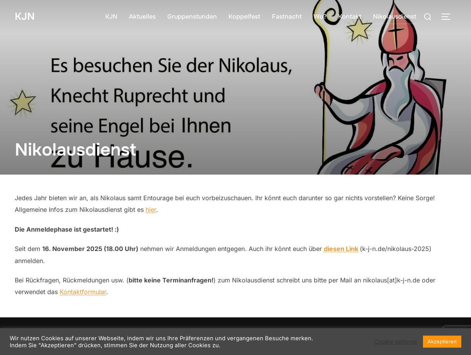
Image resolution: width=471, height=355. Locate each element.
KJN (25, 16)
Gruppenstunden (192, 16)
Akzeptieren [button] (442, 341)
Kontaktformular (83, 292)
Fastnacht (287, 16)
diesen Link (341, 249)
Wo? (320, 16)
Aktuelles (142, 16)
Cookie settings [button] (395, 341)
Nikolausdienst (394, 16)
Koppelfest (244, 16)
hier (151, 209)
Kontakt (349, 16)
